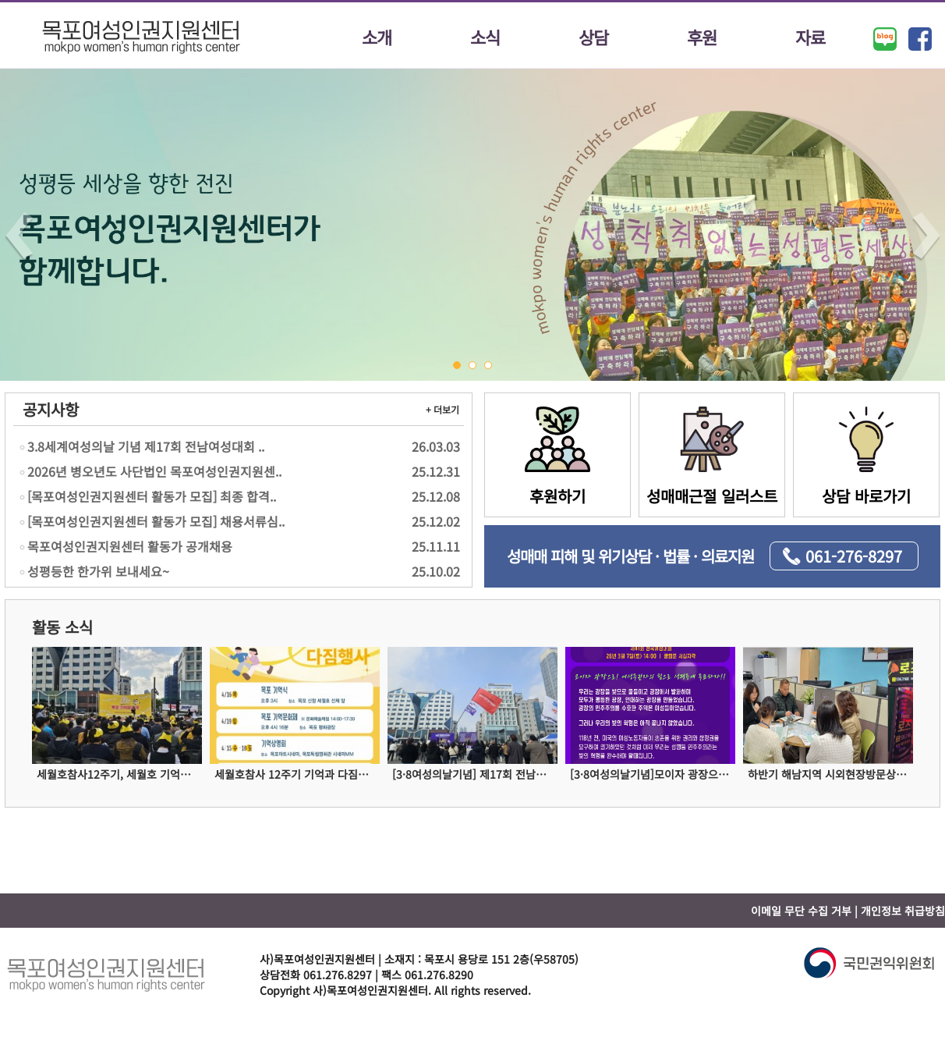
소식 (485, 36)
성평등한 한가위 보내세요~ (239, 571)
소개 (376, 36)
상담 (593, 36)
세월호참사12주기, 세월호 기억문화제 (119, 774)
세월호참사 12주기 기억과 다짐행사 (296, 774)
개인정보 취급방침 (903, 910)
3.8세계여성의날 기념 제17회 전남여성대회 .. (239, 446)
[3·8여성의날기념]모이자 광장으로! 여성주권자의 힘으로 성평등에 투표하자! (652, 774)
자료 (810, 36)
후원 (702, 36)
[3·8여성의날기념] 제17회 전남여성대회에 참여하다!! (474, 774)
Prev (19, 237)
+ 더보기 (442, 409)
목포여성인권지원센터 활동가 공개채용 (239, 546)
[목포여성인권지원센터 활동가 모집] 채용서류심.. (239, 521)
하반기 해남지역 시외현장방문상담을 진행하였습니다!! (830, 774)
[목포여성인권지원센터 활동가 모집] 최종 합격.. (239, 496)
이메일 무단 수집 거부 (801, 910)
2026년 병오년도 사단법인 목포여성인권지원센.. (239, 471)
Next (926, 237)
